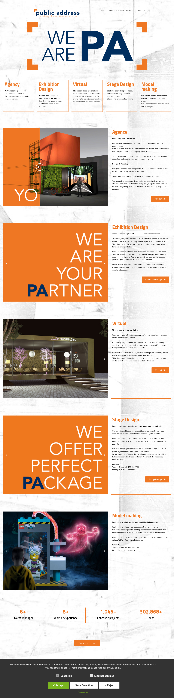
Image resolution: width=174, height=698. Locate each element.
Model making (149, 94)
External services (102, 675)
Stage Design (120, 91)
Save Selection (84, 685)
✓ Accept (58, 685)
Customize (83, 692)
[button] (160, 199)
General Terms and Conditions (121, 10)
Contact (101, 10)
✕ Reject (109, 685)
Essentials (64, 675)
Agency (12, 91)
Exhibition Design (49, 94)
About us (141, 10)
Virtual (80, 91)
